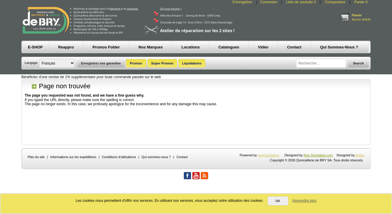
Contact (182, 157)
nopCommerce (268, 155)
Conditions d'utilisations (119, 157)
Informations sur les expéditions (73, 157)
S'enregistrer (242, 2)
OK (277, 201)
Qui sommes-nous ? (156, 157)
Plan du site (36, 157)
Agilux (359, 155)
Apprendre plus (304, 201)
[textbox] (321, 63)
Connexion (268, 2)
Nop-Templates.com (318, 155)
